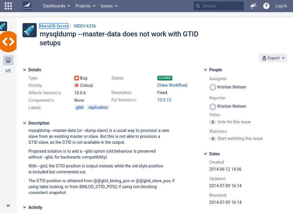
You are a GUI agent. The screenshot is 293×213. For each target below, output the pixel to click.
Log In (281, 6)
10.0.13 (164, 100)
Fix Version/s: (124, 100)
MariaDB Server (54, 26)
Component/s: (41, 100)
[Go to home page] (27, 6)
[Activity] (24, 207)
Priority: (35, 85)
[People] (205, 70)
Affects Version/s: (45, 93)
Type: (33, 78)
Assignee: (218, 78)
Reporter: (217, 98)
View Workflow (172, 85)
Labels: (34, 107)
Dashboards (54, 6)
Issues (107, 6)
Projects (83, 6)
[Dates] (205, 154)
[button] (8, 6)
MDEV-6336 (85, 26)
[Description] (24, 123)
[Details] (24, 70)
